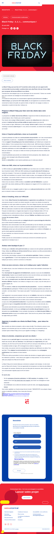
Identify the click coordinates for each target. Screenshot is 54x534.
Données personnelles (7, 515)
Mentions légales (8, 512)
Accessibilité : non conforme (40, 512)
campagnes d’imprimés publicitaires (17, 378)
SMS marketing (32, 378)
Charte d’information (9, 519)
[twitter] (11, 524)
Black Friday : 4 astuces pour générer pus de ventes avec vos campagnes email (16, 395)
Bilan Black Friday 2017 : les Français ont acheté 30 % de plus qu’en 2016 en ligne (16, 393)
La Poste (16, 529)
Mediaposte (6, 10)
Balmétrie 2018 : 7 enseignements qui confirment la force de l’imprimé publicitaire (16, 394)
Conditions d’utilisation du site (24, 517)
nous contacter (7, 80)
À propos (20, 519)
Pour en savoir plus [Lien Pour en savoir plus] (19, 459)
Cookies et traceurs (23, 512)
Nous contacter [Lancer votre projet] (27, 497)
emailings (41, 378)
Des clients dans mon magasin (22, 380)
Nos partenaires (8, 517)
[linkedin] (5, 524)
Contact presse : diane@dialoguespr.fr (38, 515)
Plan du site (21, 514)
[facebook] (8, 524)
